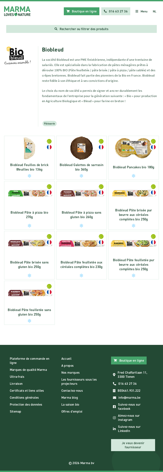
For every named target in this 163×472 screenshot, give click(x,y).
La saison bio (70, 404)
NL (154, 11)
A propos (67, 365)
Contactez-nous (72, 391)
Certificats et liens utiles (27, 391)
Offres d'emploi (71, 411)
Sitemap (15, 411)
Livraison (16, 384)
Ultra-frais (17, 377)
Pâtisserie (49, 123)
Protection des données (26, 404)
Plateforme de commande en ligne (30, 361)
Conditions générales (24, 397)
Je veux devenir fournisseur (133, 445)
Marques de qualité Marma (28, 370)
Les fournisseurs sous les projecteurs (79, 381)
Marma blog (69, 397)
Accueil (66, 359)
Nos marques (70, 372)
